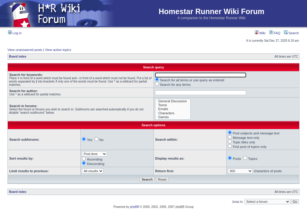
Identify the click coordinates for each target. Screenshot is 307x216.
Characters (173, 113)
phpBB (134, 206)
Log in (15, 33)
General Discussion (173, 101)
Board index (17, 56)
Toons (173, 105)
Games (173, 117)
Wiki (260, 33)
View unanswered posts (24, 50)
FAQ (274, 33)
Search (291, 33)
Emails (173, 109)
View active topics (58, 50)
